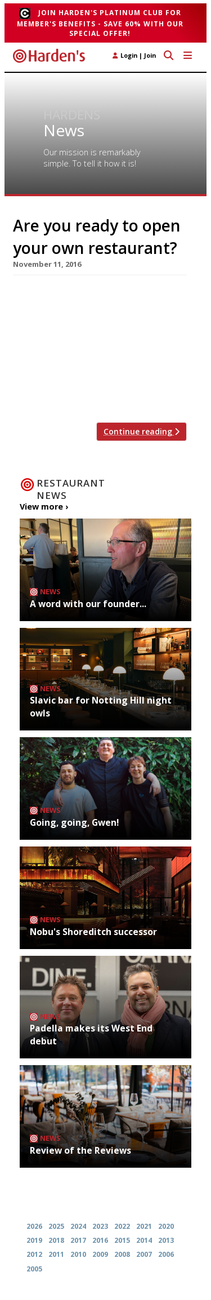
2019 (34, 1240)
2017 (78, 1240)
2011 (56, 1254)
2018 (56, 1240)
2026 (34, 1226)
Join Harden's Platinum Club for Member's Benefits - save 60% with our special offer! (100, 23)
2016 (100, 1240)
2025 (56, 1226)
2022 (122, 1226)
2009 (100, 1254)
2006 (166, 1254)
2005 (34, 1269)
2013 (166, 1240)
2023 (100, 1226)
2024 (78, 1226)
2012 (34, 1254)
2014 (144, 1240)
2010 (78, 1254)
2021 (144, 1226)
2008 (122, 1254)
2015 (122, 1240)
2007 (144, 1254)
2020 (166, 1226)
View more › (44, 506)
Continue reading (141, 431)
